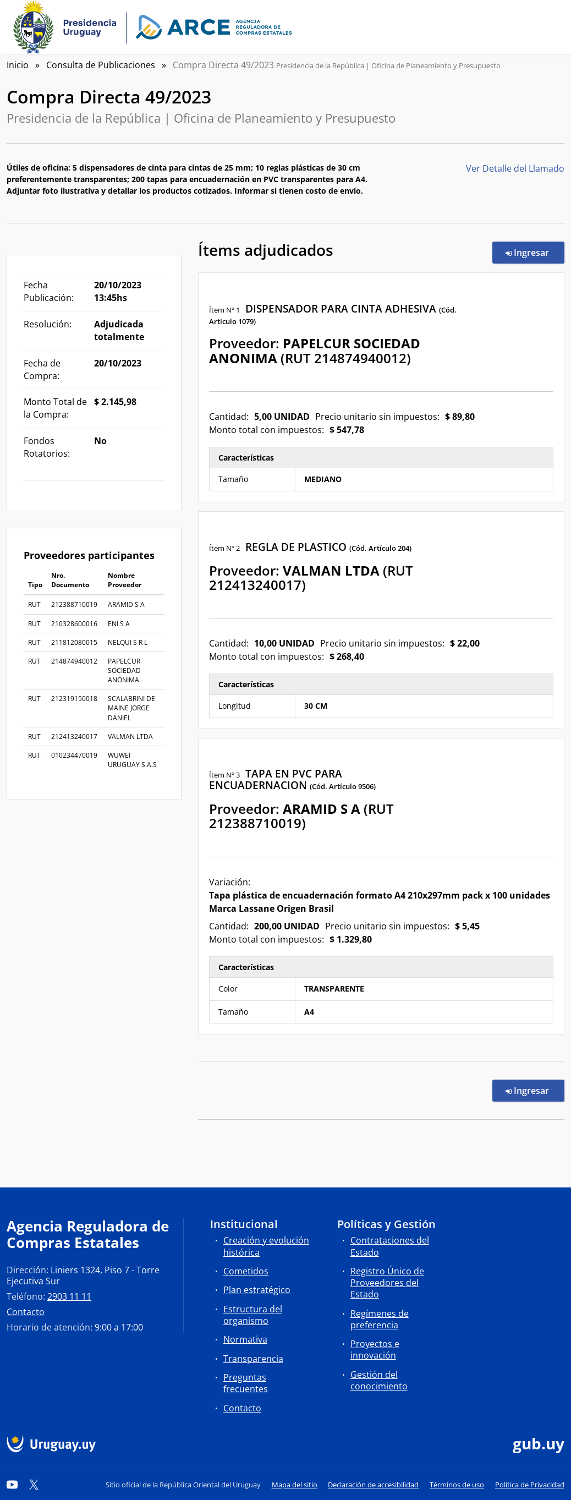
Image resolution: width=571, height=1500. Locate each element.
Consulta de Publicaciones (100, 65)
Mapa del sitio (294, 1485)
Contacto (26, 1312)
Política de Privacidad (529, 1485)
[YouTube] (12, 1485)
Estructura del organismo (252, 1315)
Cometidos (245, 1271)
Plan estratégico (256, 1290)
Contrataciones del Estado (389, 1246)
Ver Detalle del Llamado (515, 168)
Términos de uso (457, 1485)
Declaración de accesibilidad (373, 1485)
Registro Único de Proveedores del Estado (387, 1282)
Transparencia (253, 1359)
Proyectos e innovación (374, 1349)
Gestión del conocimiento (379, 1380)
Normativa (245, 1339)
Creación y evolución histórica (266, 1246)
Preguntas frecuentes (245, 1383)
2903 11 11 (69, 1296)
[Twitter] (34, 1485)
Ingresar (535, 252)
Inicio (18, 65)
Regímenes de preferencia (379, 1319)
